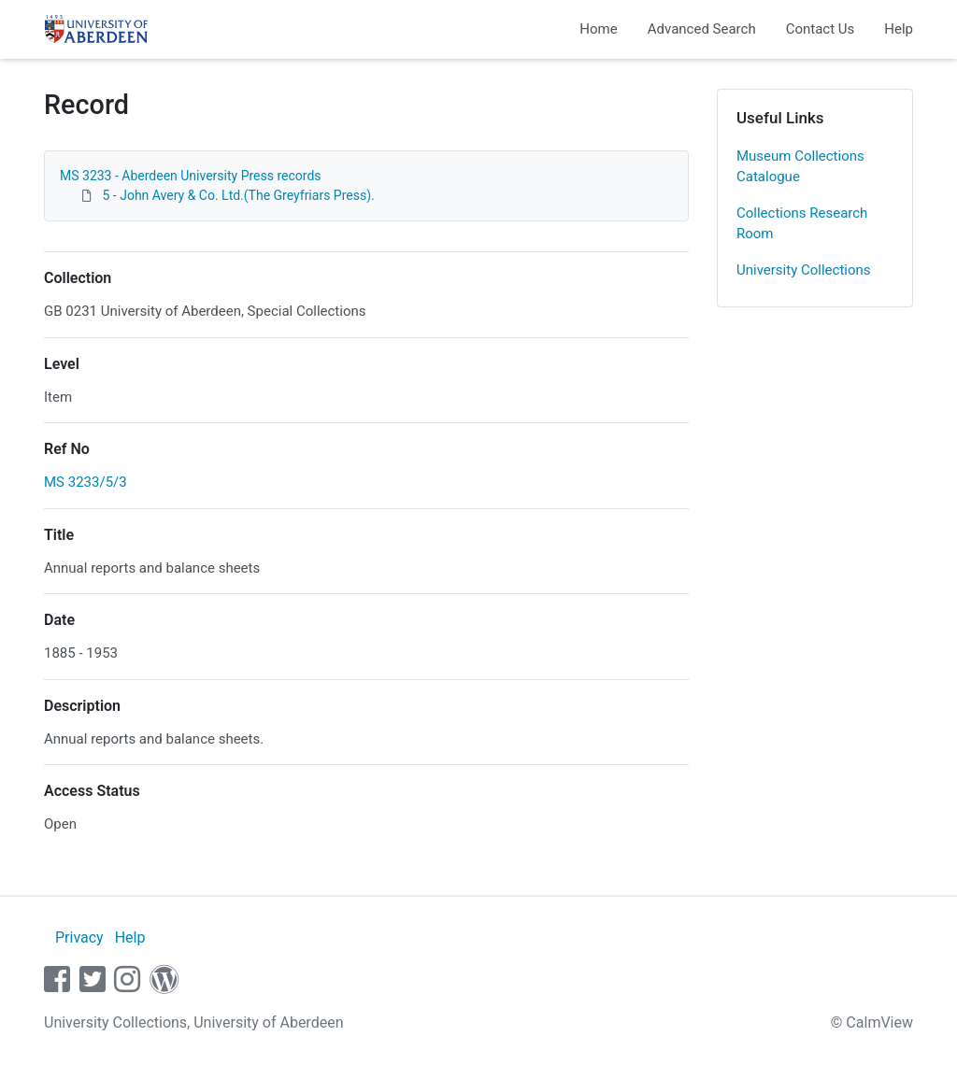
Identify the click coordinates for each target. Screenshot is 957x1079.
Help (898, 29)
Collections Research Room (801, 224)
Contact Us (820, 29)
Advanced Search (702, 29)
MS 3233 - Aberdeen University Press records (190, 175)
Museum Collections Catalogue (800, 167)
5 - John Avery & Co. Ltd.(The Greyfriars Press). (238, 195)
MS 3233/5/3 (85, 482)
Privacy (79, 937)
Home (598, 29)
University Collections (803, 270)
